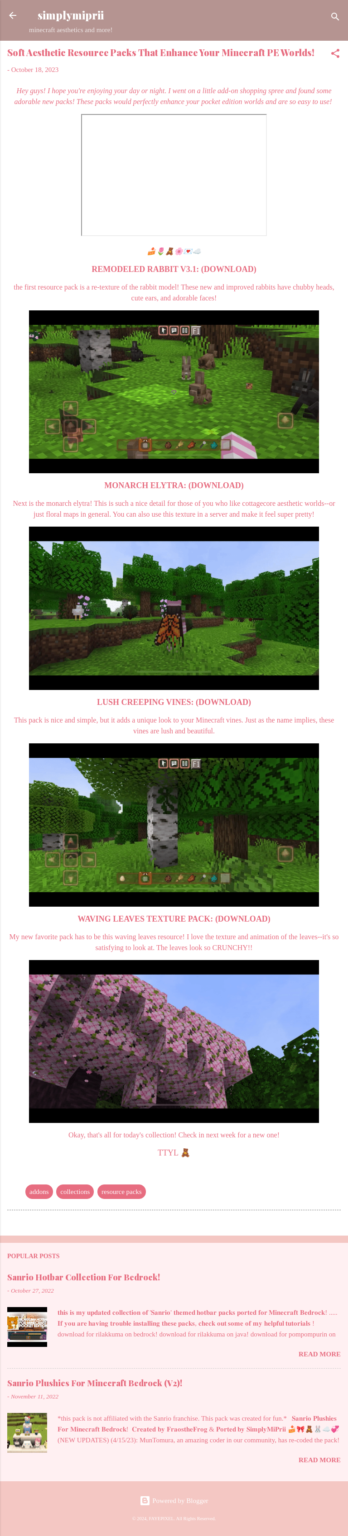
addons (39, 1191)
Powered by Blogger (174, 1500)
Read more (320, 1354)
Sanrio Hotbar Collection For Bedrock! (83, 1277)
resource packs (122, 1191)
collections (75, 1191)
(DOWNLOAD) (228, 269)
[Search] (335, 18)
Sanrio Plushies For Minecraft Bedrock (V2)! (94, 1383)
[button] (335, 55)
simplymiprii (71, 15)
